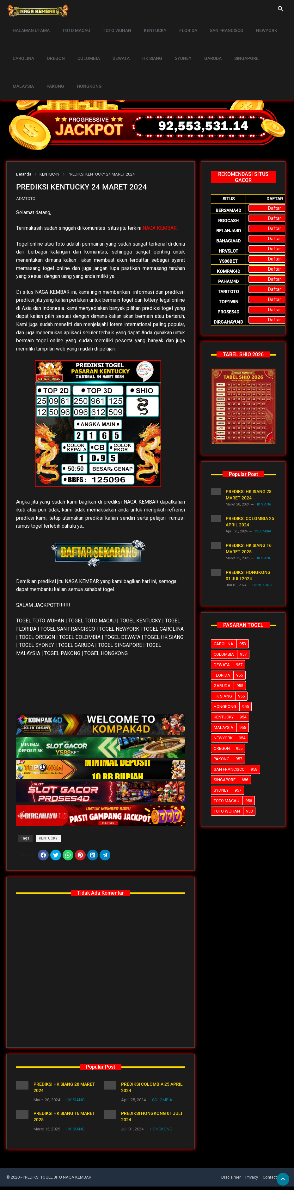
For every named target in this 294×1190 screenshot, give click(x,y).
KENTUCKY (148, 25)
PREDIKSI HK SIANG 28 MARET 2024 (64, 1091)
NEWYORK (254, 25)
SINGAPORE (232, 43)
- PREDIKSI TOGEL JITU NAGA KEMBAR (56, 1180)
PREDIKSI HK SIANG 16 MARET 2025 (64, 1120)
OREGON (53, 43)
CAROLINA (22, 43)
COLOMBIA (84, 43)
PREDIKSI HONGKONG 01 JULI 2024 (151, 1120)
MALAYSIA (265, 43)
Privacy (251, 1180)
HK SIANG (144, 43)
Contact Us (273, 1180)
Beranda (23, 174)
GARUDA (200, 43)
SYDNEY (172, 43)
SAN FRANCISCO (216, 25)
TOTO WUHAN (112, 25)
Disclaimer (231, 1180)
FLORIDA (180, 25)
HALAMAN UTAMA (30, 25)
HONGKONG (52, 60)
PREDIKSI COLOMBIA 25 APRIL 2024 (152, 1091)
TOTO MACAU (73, 25)
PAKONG (20, 60)
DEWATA (114, 43)
